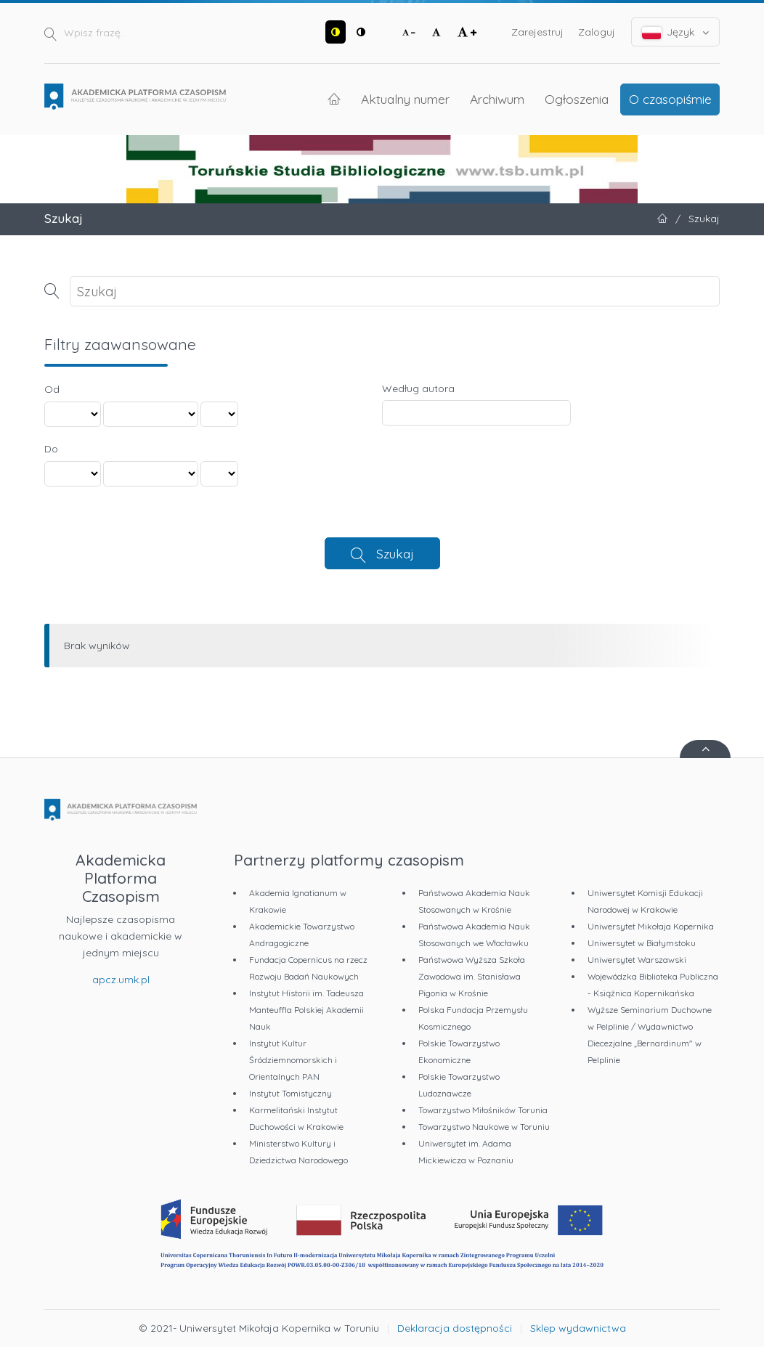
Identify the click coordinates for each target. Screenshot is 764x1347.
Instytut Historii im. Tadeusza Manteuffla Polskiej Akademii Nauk (306, 1010)
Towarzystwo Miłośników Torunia (483, 1109)
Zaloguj (596, 31)
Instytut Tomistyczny (290, 1093)
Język (676, 32)
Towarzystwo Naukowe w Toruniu (484, 1126)
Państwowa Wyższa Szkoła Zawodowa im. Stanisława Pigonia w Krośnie (471, 976)
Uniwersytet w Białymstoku (642, 942)
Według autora (418, 388)
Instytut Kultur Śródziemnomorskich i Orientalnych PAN (293, 1060)
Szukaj (395, 553)
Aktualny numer (405, 99)
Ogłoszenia (577, 99)
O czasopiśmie (670, 99)
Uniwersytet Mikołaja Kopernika (651, 926)
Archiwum (497, 99)
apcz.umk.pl (121, 979)
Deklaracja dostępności (454, 1328)
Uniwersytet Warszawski (637, 959)
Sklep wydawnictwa (578, 1328)
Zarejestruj (537, 31)
